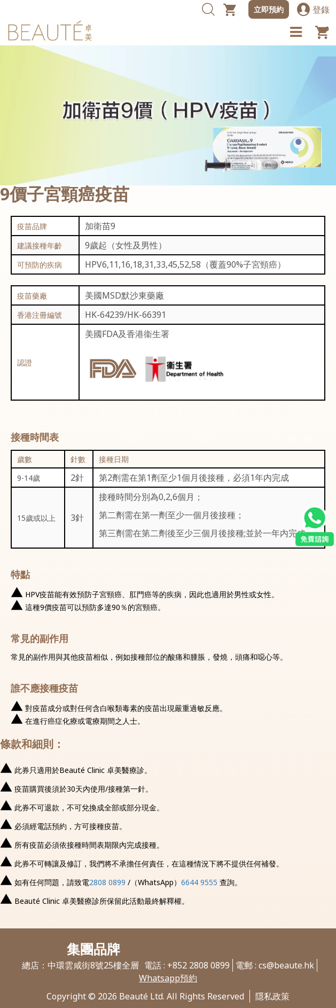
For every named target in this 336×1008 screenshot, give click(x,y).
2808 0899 (107, 882)
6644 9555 (199, 882)
